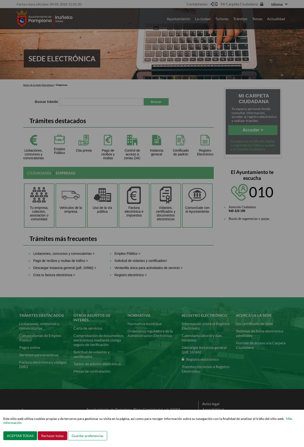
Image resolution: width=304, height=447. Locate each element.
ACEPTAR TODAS (20, 436)
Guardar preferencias (87, 436)
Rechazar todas (52, 436)
